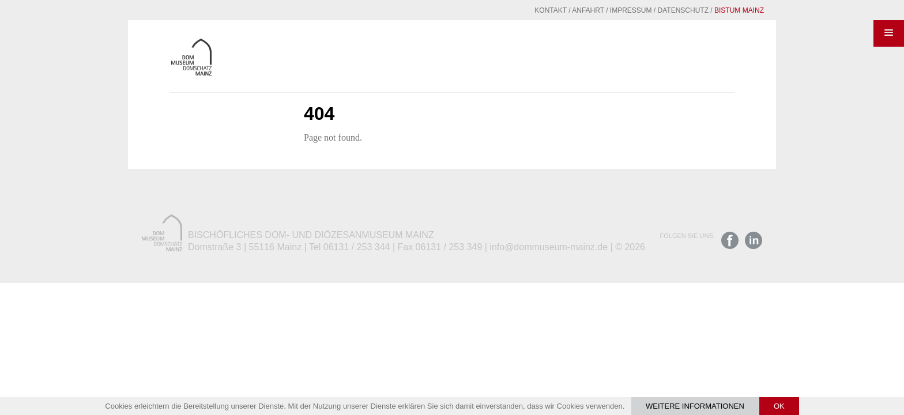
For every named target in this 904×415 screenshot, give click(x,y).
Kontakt (522, 10)
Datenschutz (655, 10)
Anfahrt (560, 10)
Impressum (603, 10)
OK (779, 406)
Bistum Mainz (711, 10)
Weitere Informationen (695, 406)
